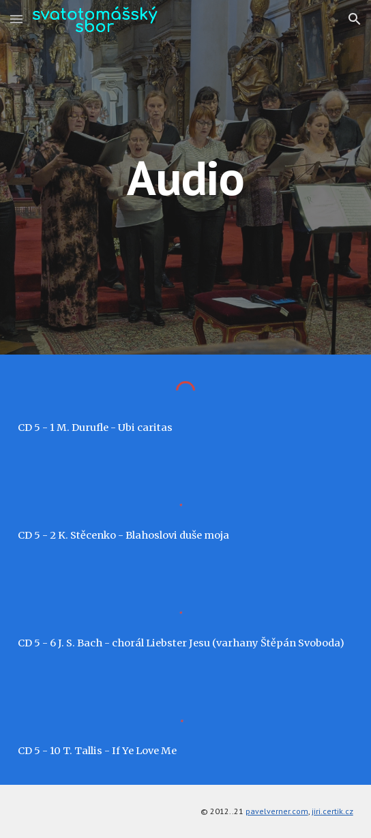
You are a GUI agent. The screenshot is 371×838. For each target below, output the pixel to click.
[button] (16, 19)
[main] (185, 177)
